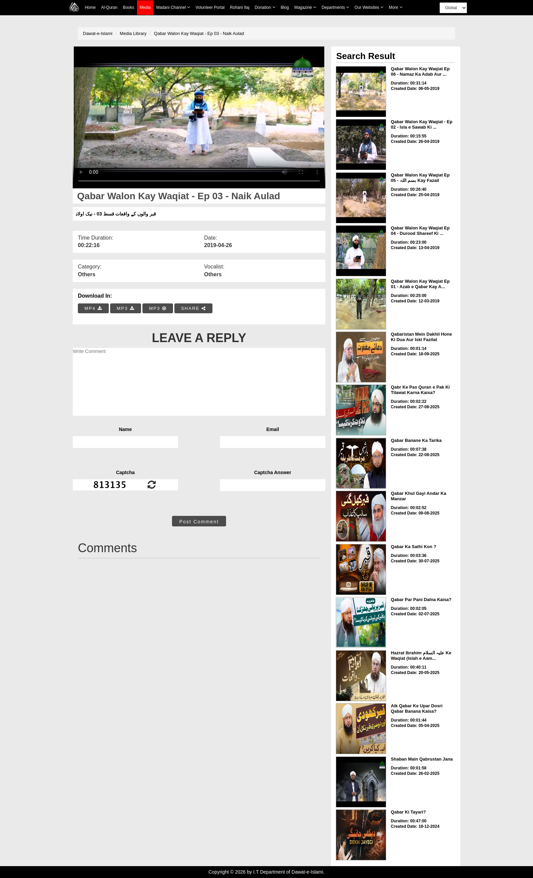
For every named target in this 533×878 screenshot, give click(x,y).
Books (128, 7)
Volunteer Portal (209, 7)
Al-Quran (109, 7)
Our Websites (369, 7)
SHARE (193, 308)
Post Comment (199, 521)
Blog (285, 7)
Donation (265, 7)
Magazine (305, 7)
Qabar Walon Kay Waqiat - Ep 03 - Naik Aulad (199, 33)
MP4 (93, 308)
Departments (335, 7)
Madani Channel (173, 7)
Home (90, 7)
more (395, 7)
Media (145, 7)
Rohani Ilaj (240, 7)
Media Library (133, 33)
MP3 (125, 308)
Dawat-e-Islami (98, 33)
